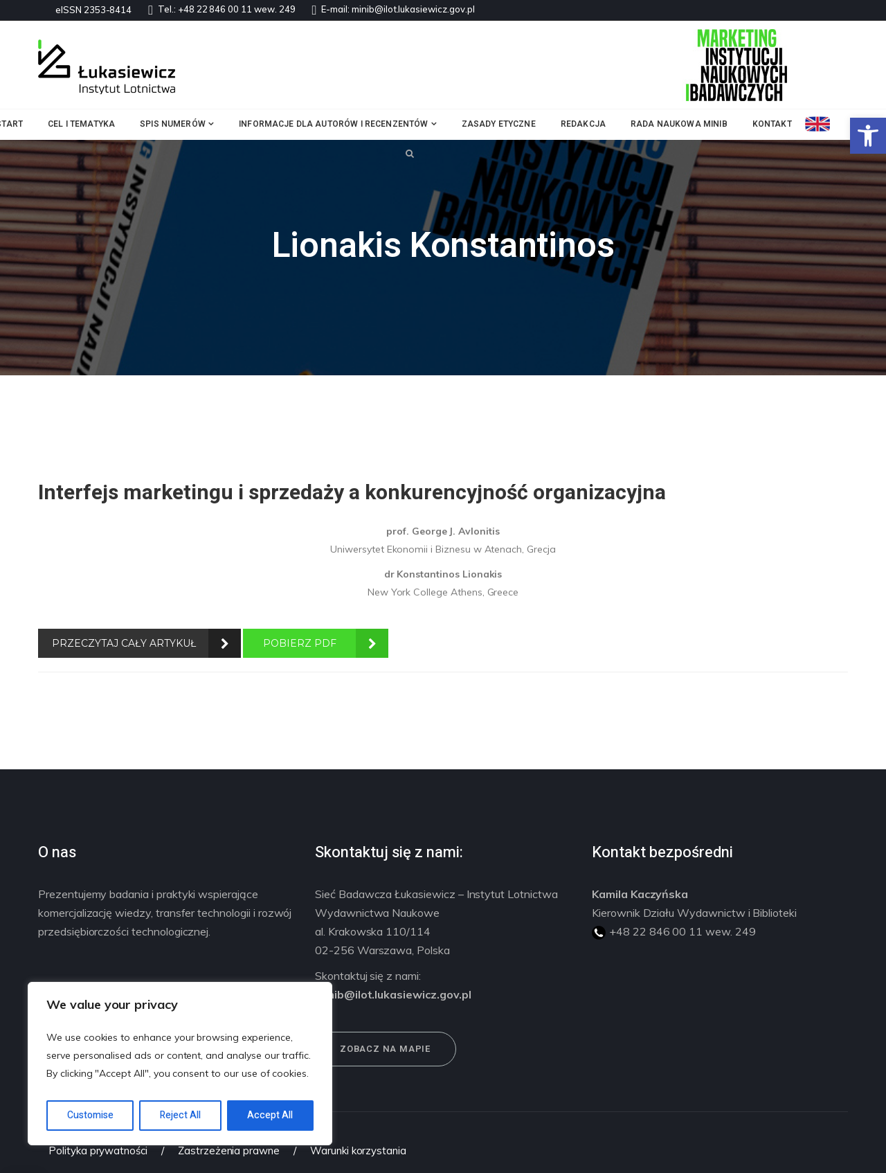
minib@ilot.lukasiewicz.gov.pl (413, 9)
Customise (90, 1115)
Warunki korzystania (358, 1150)
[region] (180, 1063)
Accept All (270, 1115)
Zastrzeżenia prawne (229, 1150)
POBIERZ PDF (299, 643)
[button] (868, 136)
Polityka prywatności (97, 1150)
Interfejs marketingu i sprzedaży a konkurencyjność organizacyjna (352, 493)
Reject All (180, 1115)
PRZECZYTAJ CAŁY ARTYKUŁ (124, 643)
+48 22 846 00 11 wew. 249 (237, 9)
